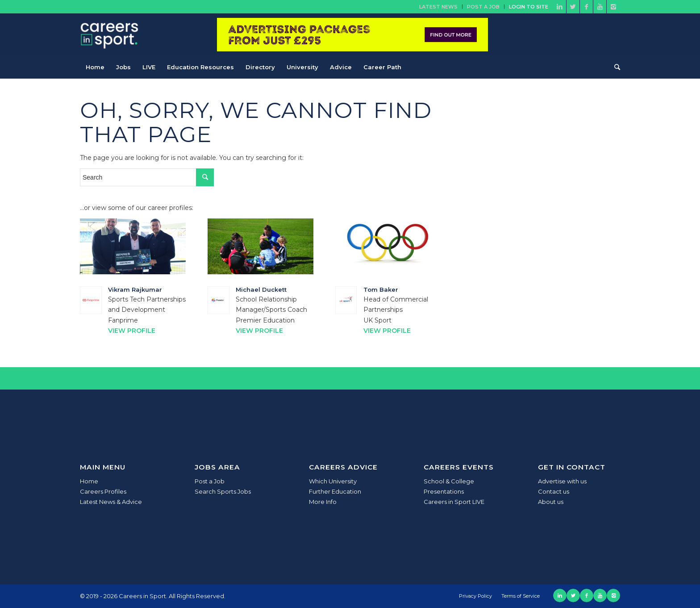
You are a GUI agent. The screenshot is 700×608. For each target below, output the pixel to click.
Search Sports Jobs (223, 491)
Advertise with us (562, 481)
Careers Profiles (103, 491)
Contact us (553, 491)
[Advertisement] (552, 154)
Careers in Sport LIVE (454, 501)
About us (550, 501)
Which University (333, 481)
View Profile (131, 331)
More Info (323, 501)
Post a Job (483, 7)
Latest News (438, 7)
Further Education (335, 491)
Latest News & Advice (111, 501)
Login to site (528, 6)
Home (89, 481)
